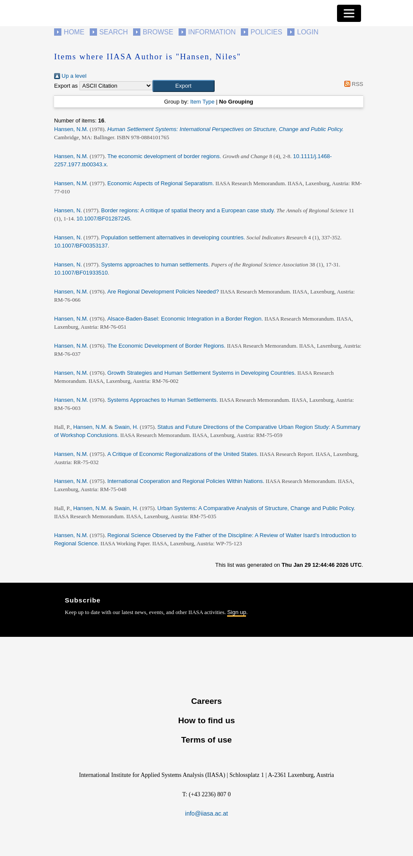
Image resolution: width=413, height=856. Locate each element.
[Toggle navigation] (349, 13)
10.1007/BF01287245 (103, 218)
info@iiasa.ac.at (206, 813)
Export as (66, 86)
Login (308, 32)
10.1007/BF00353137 (81, 245)
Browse (158, 32)
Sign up (236, 612)
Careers (206, 701)
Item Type (202, 101)
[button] (183, 86)
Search (113, 32)
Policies (266, 32)
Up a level (70, 76)
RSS (352, 84)
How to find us (206, 720)
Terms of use (206, 739)
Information (212, 32)
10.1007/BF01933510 (81, 272)
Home (74, 32)
